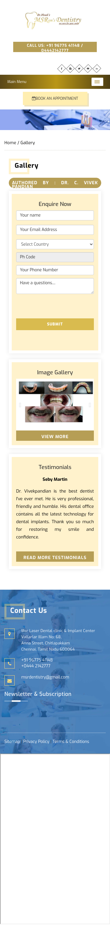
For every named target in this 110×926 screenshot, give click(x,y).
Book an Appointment (55, 98)
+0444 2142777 (35, 666)
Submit (55, 324)
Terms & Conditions (71, 741)
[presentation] (60, 305)
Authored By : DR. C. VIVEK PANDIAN (55, 184)
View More (55, 437)
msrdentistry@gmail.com (45, 677)
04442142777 (55, 50)
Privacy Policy (36, 741)
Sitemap (12, 741)
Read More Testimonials (55, 558)
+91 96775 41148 (63, 45)
